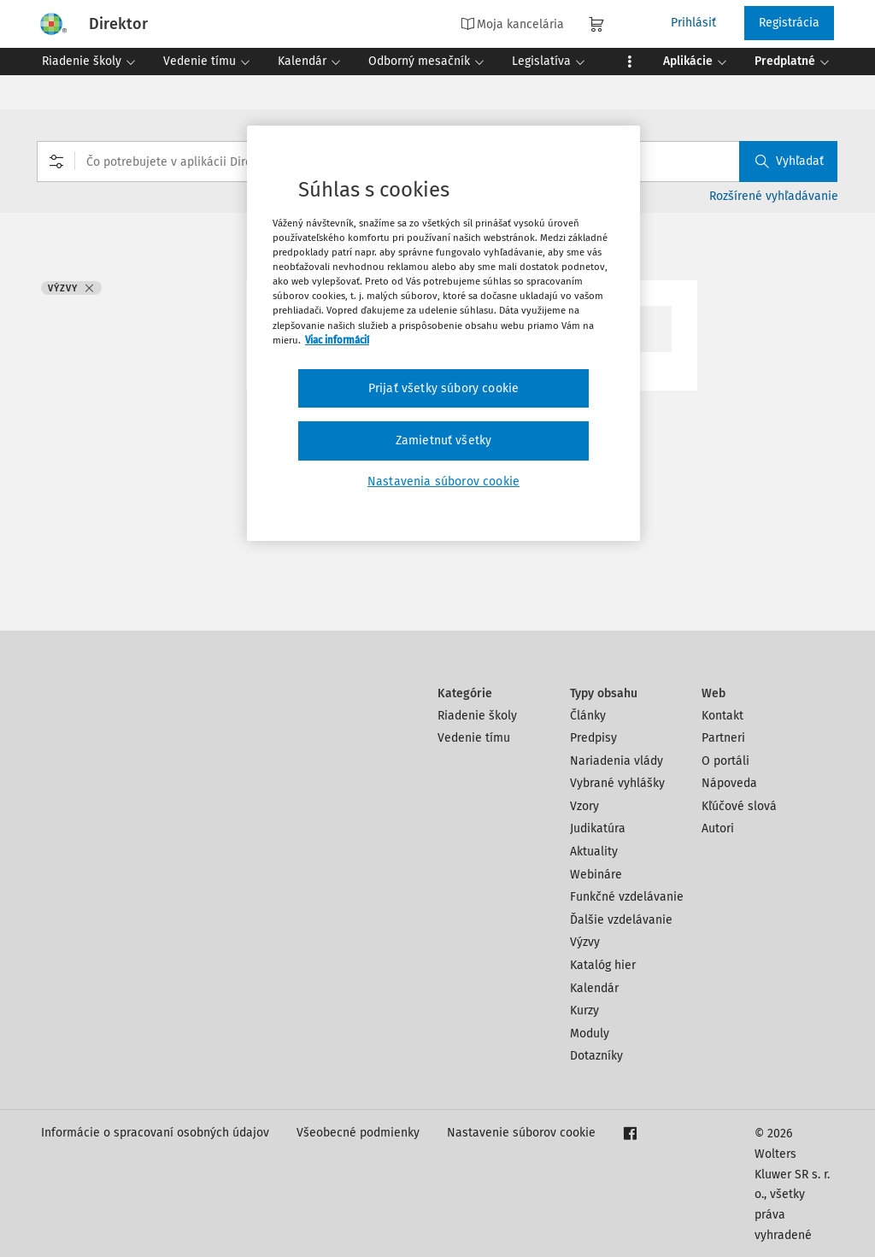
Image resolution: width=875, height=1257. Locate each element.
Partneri (723, 738)
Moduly (589, 1033)
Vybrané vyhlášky (617, 783)
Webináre (596, 874)
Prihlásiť (693, 22)
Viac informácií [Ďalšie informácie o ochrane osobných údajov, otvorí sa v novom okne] (337, 340)
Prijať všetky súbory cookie (443, 388)
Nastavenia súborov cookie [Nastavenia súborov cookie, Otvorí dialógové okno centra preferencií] (443, 481)
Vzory (584, 806)
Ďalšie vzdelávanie (621, 920)
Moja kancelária (512, 24)
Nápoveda (729, 783)
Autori (718, 828)
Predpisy (593, 738)
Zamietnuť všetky (444, 440)
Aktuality (594, 851)
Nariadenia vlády (616, 761)
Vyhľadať (789, 161)
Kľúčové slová (739, 806)
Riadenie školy (477, 715)
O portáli (725, 761)
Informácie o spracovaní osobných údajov (155, 1132)
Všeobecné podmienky (358, 1132)
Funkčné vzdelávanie (627, 897)
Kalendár (594, 988)
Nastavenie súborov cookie (521, 1132)
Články (588, 715)
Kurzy (584, 1010)
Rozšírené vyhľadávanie (773, 196)
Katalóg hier (603, 965)
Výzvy (585, 942)
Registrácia (789, 22)
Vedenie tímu (474, 738)
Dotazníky (596, 1055)
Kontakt (722, 715)
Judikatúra (597, 828)
